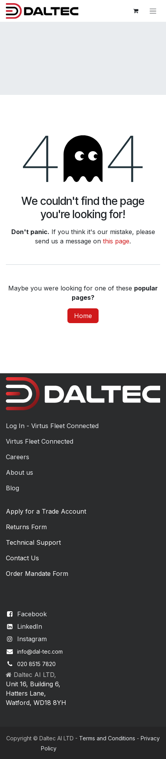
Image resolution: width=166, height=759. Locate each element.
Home (83, 316)
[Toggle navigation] (153, 11)
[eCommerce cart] (136, 11)
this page (116, 241)
